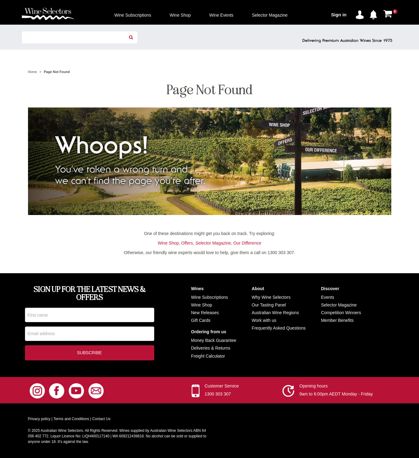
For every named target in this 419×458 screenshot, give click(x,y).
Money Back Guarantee (213, 340)
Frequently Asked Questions (279, 328)
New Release (204, 312)
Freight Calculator (208, 356)
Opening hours (314, 387)
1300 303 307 (218, 395)
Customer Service (222, 387)
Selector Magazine (339, 304)
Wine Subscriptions (209, 297)
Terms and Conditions (71, 420)
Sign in (339, 14)
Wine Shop (168, 243)
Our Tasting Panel (269, 304)
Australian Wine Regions (275, 312)
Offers (187, 243)
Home (32, 72)
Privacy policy (39, 420)
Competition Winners (341, 312)
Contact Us (101, 420)
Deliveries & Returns (211, 348)
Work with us (264, 320)
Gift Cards (201, 320)
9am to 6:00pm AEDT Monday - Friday (336, 395)
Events (327, 297)
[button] (375, 13)
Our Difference (247, 243)
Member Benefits (337, 320)
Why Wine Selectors (271, 297)
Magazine (213, 243)
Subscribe (89, 353)
